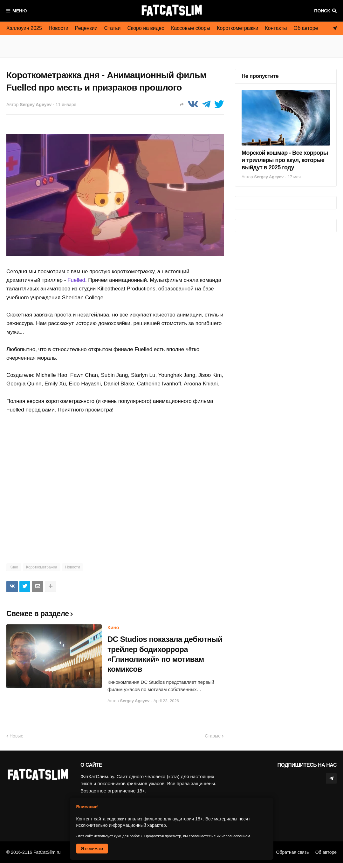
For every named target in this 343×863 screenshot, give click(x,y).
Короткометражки (237, 28)
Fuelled (76, 280)
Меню (19, 10)
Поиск (322, 10)
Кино (14, 567)
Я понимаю (92, 848)
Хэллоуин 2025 (24, 28)
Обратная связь (292, 852)
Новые (16, 735)
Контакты (276, 28)
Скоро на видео (145, 28)
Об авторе (306, 28)
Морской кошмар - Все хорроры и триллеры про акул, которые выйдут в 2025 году (285, 160)
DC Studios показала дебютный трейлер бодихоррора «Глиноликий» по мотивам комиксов (165, 654)
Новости (58, 28)
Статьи (112, 28)
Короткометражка (41, 567)
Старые (213, 735)
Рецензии (86, 28)
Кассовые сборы (190, 28)
